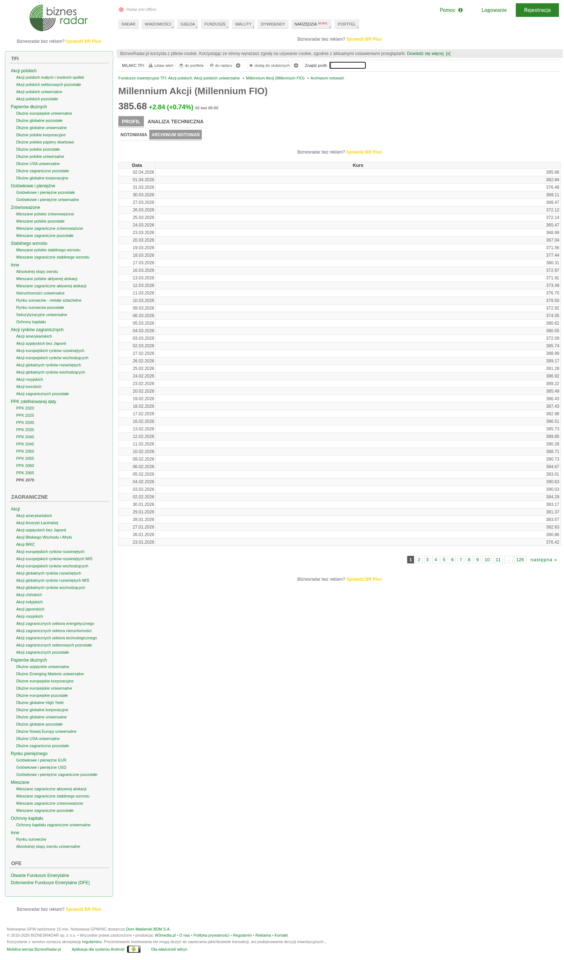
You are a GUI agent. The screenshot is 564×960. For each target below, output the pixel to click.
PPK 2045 (25, 444)
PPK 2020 (25, 408)
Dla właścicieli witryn (169, 949)
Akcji (15, 509)
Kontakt (281, 935)
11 (498, 559)
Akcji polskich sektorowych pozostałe (48, 84)
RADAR (129, 24)
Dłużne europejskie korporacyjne (45, 681)
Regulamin (242, 935)
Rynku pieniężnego (29, 753)
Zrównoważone (25, 207)
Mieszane (20, 782)
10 (487, 559)
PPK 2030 (25, 422)
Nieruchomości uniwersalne (40, 293)
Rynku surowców (31, 839)
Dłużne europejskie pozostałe (42, 695)
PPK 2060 (25, 465)
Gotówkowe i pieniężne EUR (41, 760)
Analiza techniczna (175, 121)
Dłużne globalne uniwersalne (41, 127)
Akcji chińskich (29, 595)
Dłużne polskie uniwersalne (40, 156)
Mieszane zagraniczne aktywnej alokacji (51, 286)
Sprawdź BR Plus (364, 39)
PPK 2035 (25, 430)
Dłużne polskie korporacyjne (41, 135)
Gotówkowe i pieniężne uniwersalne (47, 199)
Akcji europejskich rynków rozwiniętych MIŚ (54, 559)
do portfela (191, 65)
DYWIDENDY (273, 24)
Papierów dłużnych (29, 106)
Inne (15, 265)
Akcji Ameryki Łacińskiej (37, 523)
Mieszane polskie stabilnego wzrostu (48, 250)
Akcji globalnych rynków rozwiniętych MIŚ (52, 580)
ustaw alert (160, 65)
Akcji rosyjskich (29, 379)
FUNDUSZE (215, 24)
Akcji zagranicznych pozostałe (42, 394)
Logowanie (494, 10)
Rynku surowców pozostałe (40, 307)
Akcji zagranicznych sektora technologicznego (56, 638)
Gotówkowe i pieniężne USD (41, 767)
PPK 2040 (25, 437)
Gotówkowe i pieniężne (33, 185)
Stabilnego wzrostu (29, 243)
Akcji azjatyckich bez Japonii (41, 343)
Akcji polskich (24, 70)
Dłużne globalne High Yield (39, 702)
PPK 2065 (25, 473)
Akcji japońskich (30, 609)
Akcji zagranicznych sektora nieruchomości (54, 630)
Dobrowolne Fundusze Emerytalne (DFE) (50, 882)
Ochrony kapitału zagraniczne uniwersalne (53, 825)
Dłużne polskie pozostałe (38, 149)
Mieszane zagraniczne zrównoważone (49, 228)
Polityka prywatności (211, 935)
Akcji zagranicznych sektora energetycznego (55, 623)
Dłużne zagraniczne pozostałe (42, 171)
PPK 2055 (25, 458)
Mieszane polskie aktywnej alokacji (46, 278)
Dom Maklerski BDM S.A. (148, 929)
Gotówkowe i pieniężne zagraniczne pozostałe (56, 774)
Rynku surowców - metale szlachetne (49, 300)
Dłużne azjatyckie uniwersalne (42, 666)
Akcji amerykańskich (34, 336)
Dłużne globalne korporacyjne (42, 178)
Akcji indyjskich (29, 602)
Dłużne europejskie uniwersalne (44, 113)
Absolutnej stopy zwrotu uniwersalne (48, 846)
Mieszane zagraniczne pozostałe (45, 235)
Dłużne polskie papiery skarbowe (45, 142)
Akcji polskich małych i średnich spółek (50, 77)
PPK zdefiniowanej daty (33, 401)
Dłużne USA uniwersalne (38, 163)
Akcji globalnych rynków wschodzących (50, 372)
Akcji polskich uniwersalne (39, 92)
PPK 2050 (25, 451)
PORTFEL (347, 24)
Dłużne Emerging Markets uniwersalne (50, 674)
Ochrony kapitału (31, 322)
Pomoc (451, 10)
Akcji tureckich (28, 386)
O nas (184, 935)
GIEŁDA (188, 24)
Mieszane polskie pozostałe (40, 221)
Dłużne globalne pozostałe (39, 120)
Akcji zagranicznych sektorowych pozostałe (54, 645)
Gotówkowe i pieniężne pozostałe (45, 192)
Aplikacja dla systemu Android (98, 949)
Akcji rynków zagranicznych (37, 329)
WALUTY (243, 24)
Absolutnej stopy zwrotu (37, 271)
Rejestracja (537, 10)
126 (520, 559)
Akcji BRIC (25, 544)
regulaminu (91, 942)
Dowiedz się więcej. (426, 53)
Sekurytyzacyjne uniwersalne (41, 314)
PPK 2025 (25, 415)
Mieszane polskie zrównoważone (45, 214)
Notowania (133, 134)
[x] (448, 53)
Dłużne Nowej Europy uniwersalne (46, 731)
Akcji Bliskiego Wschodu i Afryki (44, 537)
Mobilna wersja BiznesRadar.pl (34, 949)
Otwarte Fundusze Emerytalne (40, 875)
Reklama (263, 935)
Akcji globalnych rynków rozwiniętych (48, 365)
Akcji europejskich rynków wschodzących (52, 358)
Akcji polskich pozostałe (37, 99)
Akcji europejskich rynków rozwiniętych (50, 350)
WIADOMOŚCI (158, 24)
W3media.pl (165, 935)
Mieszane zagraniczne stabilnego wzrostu (53, 257)
